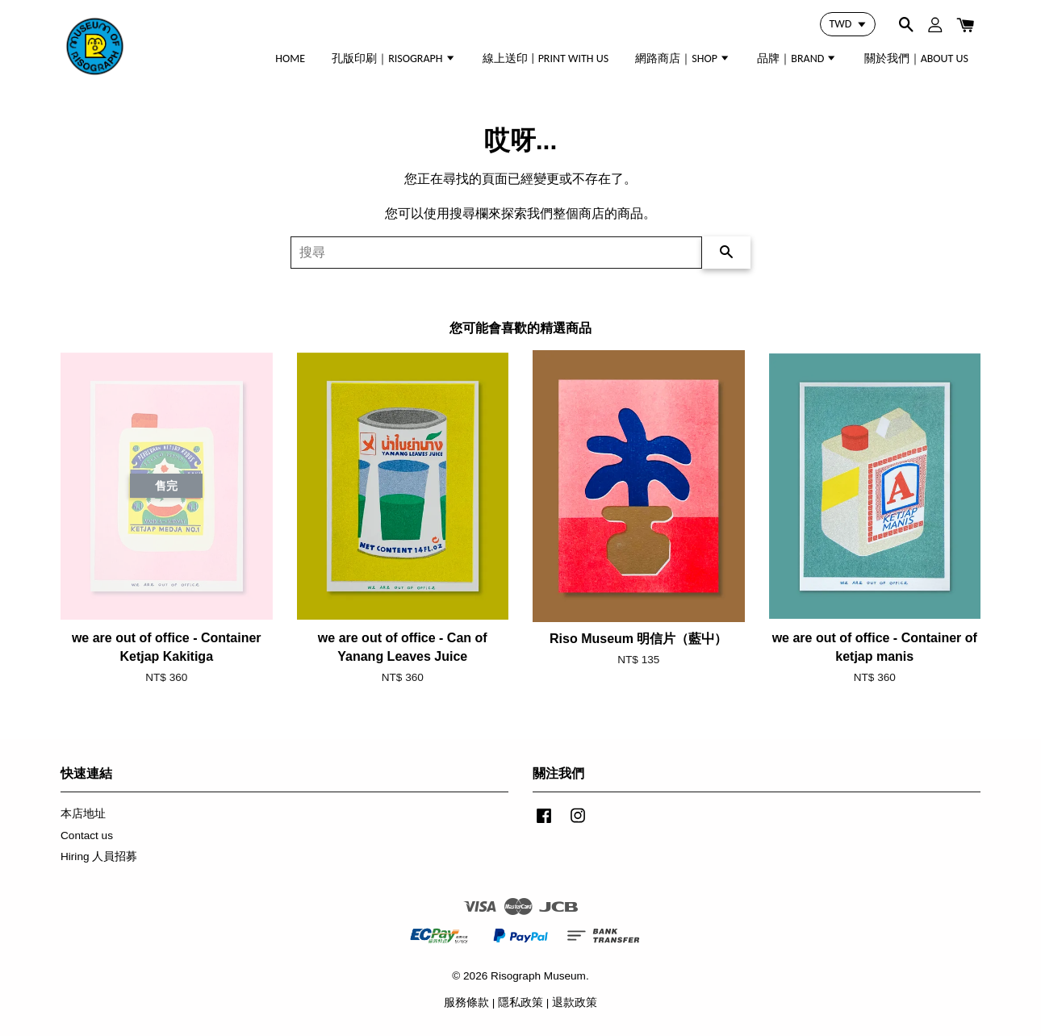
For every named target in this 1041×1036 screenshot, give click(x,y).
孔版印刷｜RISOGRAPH (394, 58)
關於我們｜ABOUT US (916, 58)
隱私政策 (520, 1002)
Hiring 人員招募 (99, 856)
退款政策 (574, 1002)
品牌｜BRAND (797, 58)
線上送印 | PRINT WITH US (545, 58)
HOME (290, 58)
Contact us (87, 835)
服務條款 (466, 1002)
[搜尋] (496, 252)
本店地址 (83, 814)
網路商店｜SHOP (682, 58)
